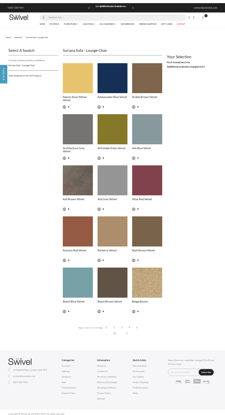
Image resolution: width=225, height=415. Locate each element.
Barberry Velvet (107, 250)
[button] (3, 207)
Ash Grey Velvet (107, 199)
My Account (138, 371)
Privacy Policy (104, 393)
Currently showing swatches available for (26, 60)
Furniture (66, 365)
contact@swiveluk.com (205, 7)
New (64, 382)
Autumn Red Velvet (74, 250)
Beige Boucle (140, 301)
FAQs (135, 393)
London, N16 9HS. (30, 370)
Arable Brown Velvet (144, 97)
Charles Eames (69, 387)
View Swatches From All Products (24, 75)
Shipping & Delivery (106, 387)
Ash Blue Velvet (141, 148)
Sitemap (101, 398)
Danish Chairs (68, 393)
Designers (66, 376)
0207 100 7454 (20, 382)
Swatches (18, 37)
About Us (101, 365)
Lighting (65, 371)
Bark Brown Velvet (143, 250)
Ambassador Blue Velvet (112, 97)
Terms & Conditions (106, 376)
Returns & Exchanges (107, 382)
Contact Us (102, 371)
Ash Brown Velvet (73, 199)
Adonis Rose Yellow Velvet (75, 98)
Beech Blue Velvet (74, 301)
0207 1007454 (16, 7)
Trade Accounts (140, 387)
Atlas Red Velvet (142, 199)
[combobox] (113, 17)
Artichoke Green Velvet (112, 148)
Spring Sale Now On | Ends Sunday (111, 6)
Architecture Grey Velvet (74, 150)
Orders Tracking (140, 382)
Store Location (140, 365)
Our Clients (138, 376)
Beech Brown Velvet (110, 301)
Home (8, 37)
